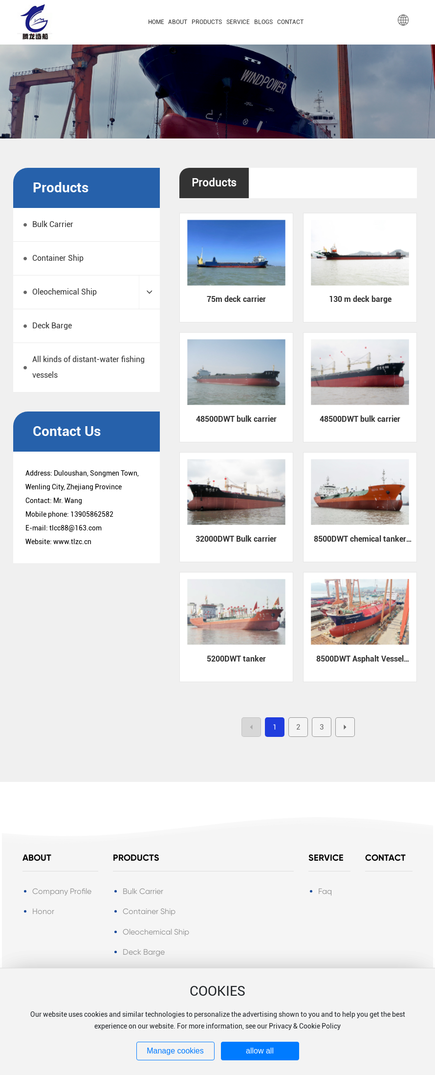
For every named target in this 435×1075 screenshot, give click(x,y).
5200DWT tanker (236, 658)
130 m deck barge (360, 299)
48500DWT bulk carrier (236, 419)
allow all (260, 1051)
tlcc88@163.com (75, 528)
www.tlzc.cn (72, 542)
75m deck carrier (236, 299)
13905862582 (91, 514)
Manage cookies (175, 1051)
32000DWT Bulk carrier (236, 539)
